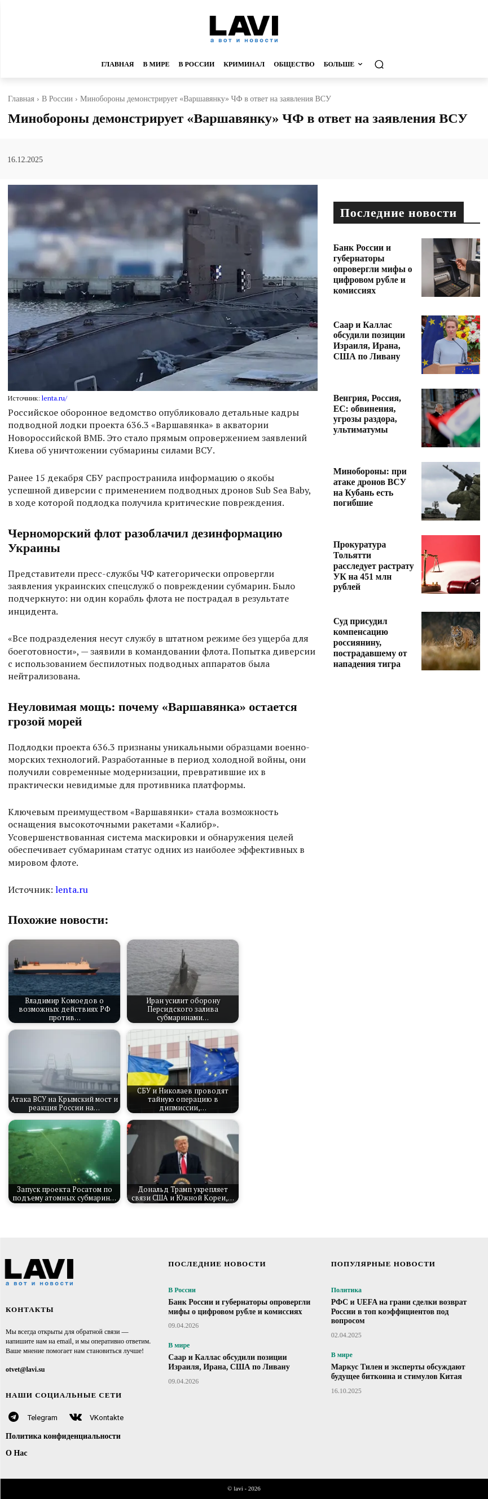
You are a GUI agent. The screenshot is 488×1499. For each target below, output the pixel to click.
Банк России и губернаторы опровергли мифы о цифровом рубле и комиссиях (373, 259)
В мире (179, 1345)
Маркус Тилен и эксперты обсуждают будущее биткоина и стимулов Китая (398, 1372)
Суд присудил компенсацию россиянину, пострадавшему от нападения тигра (373, 626)
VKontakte (107, 1417)
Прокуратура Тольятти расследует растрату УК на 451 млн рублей (374, 548)
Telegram (43, 1417)
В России (57, 99)
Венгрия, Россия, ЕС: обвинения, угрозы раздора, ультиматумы (367, 402)
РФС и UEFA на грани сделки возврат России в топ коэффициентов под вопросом (399, 1311)
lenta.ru (71, 889)
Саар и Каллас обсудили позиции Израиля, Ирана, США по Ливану (372, 328)
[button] (417, 64)
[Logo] (244, 28)
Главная (21, 99)
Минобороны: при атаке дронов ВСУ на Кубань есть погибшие (370, 475)
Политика (346, 1290)
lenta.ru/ (54, 398)
